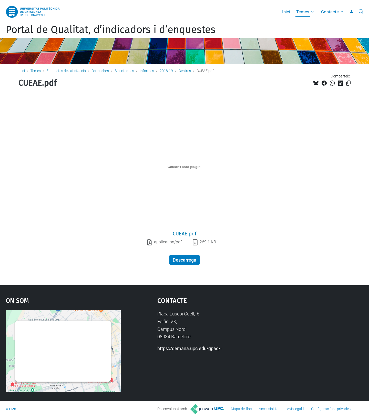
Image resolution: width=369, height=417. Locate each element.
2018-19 (166, 71)
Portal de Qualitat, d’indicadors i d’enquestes (111, 30)
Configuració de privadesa (332, 409)
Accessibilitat (269, 409)
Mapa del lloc (241, 409)
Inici (286, 11)
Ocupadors (100, 71)
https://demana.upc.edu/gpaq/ (188, 348)
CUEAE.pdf (185, 234)
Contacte (330, 11)
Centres (185, 71)
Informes (147, 71)
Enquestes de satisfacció (66, 71)
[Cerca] (361, 12)
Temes (302, 11)
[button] (313, 11)
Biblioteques (124, 71)
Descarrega (184, 260)
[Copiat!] (348, 83)
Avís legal (294, 409)
